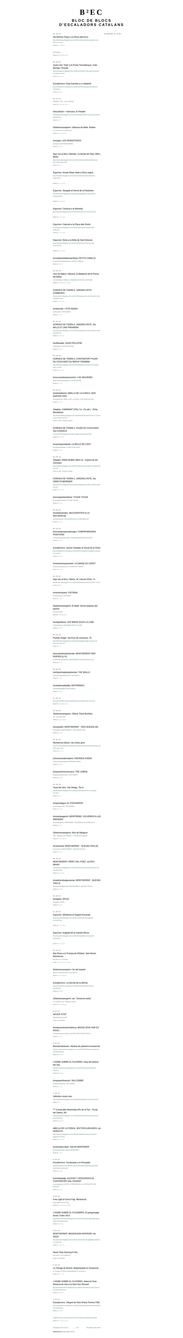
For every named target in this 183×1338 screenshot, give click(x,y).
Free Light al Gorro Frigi (61, 1202)
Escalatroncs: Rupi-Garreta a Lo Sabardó (72, 83)
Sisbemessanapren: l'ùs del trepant (69, 969)
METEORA (56, 52)
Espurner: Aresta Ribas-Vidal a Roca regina (73, 172)
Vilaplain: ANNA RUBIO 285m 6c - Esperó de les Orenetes (75, 461)
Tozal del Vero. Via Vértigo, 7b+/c (68, 787)
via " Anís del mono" (59, 717)
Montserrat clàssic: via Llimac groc (69, 743)
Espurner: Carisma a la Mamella (68, 209)
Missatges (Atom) (69, 1332)
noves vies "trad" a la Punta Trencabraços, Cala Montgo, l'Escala (75, 66)
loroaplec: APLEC (61, 899)
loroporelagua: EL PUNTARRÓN (68, 803)
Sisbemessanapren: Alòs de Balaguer (70, 832)
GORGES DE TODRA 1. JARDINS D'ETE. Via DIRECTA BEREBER (74, 480)
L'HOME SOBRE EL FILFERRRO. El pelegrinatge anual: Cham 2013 (76, 1214)
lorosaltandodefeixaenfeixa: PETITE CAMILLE (74, 258)
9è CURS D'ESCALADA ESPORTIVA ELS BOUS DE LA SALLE (74, 701)
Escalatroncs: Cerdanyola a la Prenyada (71, 1162)
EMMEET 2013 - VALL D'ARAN (63, 101)
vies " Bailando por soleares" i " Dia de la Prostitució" (70, 836)
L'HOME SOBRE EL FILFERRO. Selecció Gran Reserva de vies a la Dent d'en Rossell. (75, 1282)
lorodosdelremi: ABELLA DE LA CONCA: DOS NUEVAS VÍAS (74, 394)
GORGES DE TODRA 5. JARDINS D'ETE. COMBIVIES (72, 291)
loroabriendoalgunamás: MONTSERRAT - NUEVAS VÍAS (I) (76, 881)
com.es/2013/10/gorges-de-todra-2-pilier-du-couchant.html (72, 434)
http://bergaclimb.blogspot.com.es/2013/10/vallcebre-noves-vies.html (75, 1099)
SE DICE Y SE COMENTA (61, 1255)
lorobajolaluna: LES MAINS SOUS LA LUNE (73, 622)
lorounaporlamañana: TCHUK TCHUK (70, 497)
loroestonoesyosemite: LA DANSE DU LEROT (74, 563)
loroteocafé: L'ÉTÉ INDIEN (65, 309)
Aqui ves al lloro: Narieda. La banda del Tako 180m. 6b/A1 (77, 155)
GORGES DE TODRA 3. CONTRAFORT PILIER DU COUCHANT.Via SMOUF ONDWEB (75, 360)
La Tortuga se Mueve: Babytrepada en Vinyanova (76, 1268)
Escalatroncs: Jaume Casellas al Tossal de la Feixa (76, 548)
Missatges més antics (94, 1327)
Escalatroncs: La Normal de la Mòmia (70, 983)
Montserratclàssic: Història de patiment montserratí (76, 1046)
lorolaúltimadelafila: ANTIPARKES (68, 685)
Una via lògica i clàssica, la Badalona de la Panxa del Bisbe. (76, 275)
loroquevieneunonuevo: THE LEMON (70, 772)
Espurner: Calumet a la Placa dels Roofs (71, 224)
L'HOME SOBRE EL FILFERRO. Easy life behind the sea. (75, 1063)
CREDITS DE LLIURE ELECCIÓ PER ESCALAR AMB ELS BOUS (75, 1318)
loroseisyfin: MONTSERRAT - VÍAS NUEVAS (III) (75, 727)
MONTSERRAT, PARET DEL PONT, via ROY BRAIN (74, 863)
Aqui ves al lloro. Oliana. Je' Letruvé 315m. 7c (74, 579)
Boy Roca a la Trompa (60, 959)
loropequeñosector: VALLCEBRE (68, 1080)
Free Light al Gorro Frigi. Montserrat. (70, 1199)
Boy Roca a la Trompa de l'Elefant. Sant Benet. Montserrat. (74, 954)
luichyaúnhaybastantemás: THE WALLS (71, 672)
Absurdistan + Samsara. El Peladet (69, 111)
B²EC (92, 12)
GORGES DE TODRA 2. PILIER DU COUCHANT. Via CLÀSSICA (76, 429)
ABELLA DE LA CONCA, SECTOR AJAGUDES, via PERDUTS (77, 1129)
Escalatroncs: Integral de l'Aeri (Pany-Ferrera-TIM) (76, 1302)
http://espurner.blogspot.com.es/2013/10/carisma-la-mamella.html (74, 212)
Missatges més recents (60, 1327)
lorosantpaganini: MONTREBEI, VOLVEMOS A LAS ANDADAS (77, 817)
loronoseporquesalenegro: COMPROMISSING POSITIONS (74, 533)
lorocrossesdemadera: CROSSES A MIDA (72, 758)
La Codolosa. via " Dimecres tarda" (64, 1002)
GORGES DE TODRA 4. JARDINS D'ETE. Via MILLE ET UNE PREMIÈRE (74, 326)
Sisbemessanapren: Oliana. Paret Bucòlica (73, 714)
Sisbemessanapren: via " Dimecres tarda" (72, 998)
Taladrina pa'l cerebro (60, 1017)
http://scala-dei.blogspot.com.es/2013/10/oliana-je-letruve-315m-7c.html (76, 582)
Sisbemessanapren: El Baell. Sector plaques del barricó (75, 607)
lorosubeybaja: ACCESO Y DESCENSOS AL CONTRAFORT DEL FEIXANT (73, 1179)
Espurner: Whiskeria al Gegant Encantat (71, 915)
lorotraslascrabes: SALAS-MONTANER (71, 1147)
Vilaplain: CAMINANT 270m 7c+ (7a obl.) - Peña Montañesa (75, 411)
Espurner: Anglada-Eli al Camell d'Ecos (71, 933)
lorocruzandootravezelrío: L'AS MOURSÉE (72, 377)
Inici (77, 1327)
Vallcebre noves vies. (62, 1096)
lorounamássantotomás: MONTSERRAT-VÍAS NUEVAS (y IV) (74, 655)
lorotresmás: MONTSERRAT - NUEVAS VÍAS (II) (75, 846)
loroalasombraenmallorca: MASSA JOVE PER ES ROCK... (76, 1029)
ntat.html (59, 920)
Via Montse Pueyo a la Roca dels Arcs (70, 37)
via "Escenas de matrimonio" (62, 130)
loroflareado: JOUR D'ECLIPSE (67, 343)
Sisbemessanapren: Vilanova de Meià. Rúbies (74, 127)
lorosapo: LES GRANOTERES (67, 140)
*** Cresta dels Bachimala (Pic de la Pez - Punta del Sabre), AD (75, 1111)
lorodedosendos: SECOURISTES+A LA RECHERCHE (71, 514)
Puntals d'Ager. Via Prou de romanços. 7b (72, 638)
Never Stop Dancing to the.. (66, 1252)
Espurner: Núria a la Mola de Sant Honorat (72, 240)
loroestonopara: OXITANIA (65, 592)
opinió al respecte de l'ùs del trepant (65, 972)
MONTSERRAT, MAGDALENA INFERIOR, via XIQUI (74, 1235)
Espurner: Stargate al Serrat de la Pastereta (73, 190)
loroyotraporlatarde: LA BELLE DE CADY (72, 444)
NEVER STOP (59, 1014)
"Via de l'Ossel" (58, 612)
